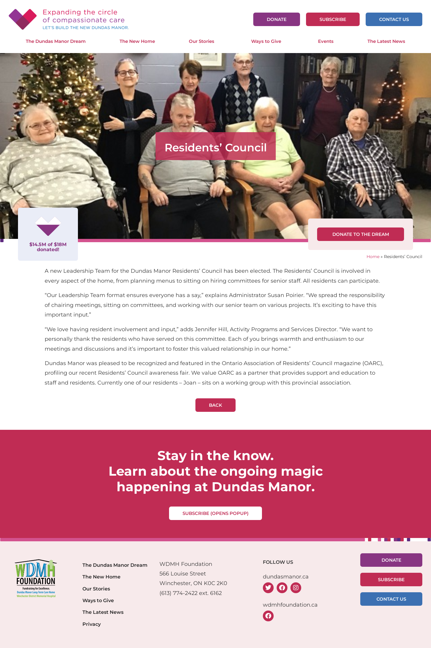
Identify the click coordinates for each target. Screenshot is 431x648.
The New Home (137, 41)
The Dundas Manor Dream (56, 41)
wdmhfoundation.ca (290, 605)
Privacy (91, 624)
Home (373, 256)
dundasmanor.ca (286, 576)
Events (326, 41)
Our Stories (203, 41)
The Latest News (386, 41)
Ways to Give (267, 41)
